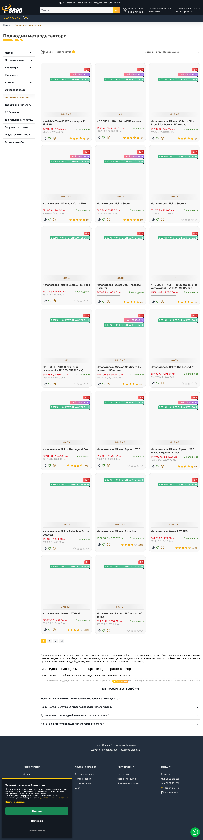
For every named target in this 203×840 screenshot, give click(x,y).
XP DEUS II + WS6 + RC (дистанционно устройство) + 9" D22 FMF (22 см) (174, 287)
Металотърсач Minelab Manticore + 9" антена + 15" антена (120, 370)
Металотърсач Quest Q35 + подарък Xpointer (119, 287)
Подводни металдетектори (28, 25)
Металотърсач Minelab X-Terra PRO (65, 203)
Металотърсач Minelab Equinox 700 (119, 451)
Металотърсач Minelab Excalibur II (118, 534)
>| (62, 645)
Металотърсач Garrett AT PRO (169, 534)
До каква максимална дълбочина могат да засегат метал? (75, 720)
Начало (6, 25)
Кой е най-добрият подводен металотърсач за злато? (72, 728)
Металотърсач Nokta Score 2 (169, 203)
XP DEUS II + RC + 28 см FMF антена (119, 120)
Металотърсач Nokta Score (113, 203)
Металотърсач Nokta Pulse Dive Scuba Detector (62, 536)
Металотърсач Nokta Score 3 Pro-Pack (64, 287)
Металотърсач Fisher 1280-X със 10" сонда (120, 618)
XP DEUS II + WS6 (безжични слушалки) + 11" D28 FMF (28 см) (63, 370)
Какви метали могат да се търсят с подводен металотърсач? (76, 711)
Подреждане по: (152, 52)
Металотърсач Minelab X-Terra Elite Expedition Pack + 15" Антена (173, 122)
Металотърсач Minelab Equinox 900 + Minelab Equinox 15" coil (174, 453)
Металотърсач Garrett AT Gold (61, 616)
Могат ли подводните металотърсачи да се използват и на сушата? (80, 703)
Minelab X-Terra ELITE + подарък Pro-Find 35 (63, 122)
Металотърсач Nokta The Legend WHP (171, 370)
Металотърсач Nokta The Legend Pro (65, 451)
